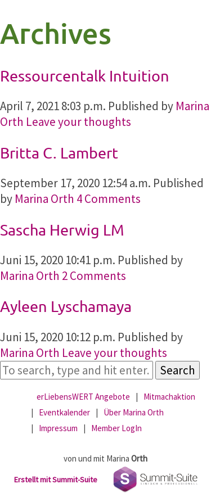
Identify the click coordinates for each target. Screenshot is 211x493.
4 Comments (109, 198)
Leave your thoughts (78, 121)
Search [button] (177, 370)
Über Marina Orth (134, 412)
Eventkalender (64, 412)
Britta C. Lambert (59, 152)
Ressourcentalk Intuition (84, 75)
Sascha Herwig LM (62, 229)
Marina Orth (44, 198)
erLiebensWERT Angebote (83, 396)
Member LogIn (116, 428)
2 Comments (94, 275)
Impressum (58, 428)
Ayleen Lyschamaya (66, 306)
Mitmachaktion (169, 396)
